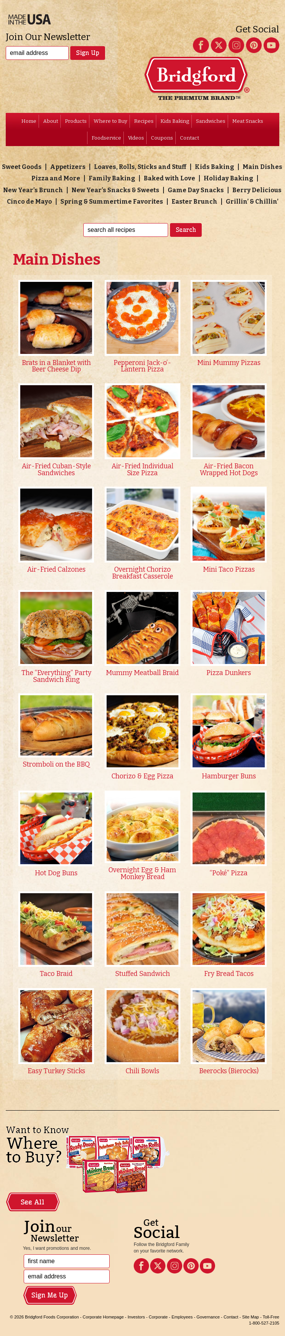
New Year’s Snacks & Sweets (115, 190)
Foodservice (106, 138)
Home (28, 121)
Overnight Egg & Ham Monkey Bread (142, 873)
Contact (189, 138)
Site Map (250, 1317)
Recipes (144, 121)
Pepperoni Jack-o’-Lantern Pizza (142, 366)
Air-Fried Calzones (56, 570)
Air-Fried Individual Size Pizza (142, 469)
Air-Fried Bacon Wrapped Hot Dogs (229, 469)
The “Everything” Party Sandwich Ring (56, 676)
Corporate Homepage (103, 1317)
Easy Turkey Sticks (56, 1071)
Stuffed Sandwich (142, 974)
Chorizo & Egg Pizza (142, 776)
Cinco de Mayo (29, 201)
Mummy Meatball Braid (142, 673)
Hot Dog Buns (56, 873)
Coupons (162, 138)
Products (76, 121)
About (50, 121)
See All (32, 1202)
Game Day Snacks (196, 190)
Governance (208, 1317)
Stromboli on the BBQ (56, 764)
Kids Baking (174, 121)
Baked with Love (169, 178)
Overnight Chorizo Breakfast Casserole (142, 573)
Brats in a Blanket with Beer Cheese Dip (56, 366)
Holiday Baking (228, 178)
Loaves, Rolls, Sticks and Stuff (140, 166)
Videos (136, 138)
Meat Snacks (247, 121)
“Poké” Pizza (229, 873)
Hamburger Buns (229, 776)
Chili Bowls (142, 1071)
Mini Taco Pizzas (229, 570)
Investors (136, 1317)
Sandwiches (210, 121)
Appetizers (68, 166)
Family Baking (112, 178)
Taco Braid (56, 974)
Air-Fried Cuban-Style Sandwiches (56, 469)
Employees (182, 1317)
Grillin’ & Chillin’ (252, 201)
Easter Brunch (194, 201)
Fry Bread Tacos (229, 974)
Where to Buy (110, 121)
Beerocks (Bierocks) (229, 1071)
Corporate (158, 1317)
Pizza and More (55, 178)
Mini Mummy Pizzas (229, 363)
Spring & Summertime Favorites (111, 201)
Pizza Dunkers (228, 673)
